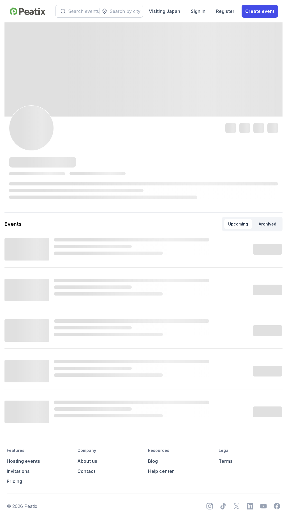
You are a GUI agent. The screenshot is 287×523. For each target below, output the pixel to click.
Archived (267, 224)
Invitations (18, 471)
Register (225, 11)
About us (87, 461)
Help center (161, 471)
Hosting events (23, 461)
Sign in (198, 11)
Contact (86, 471)
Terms (226, 461)
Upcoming (238, 224)
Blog (153, 461)
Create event (259, 11)
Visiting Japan (164, 11)
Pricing (14, 481)
